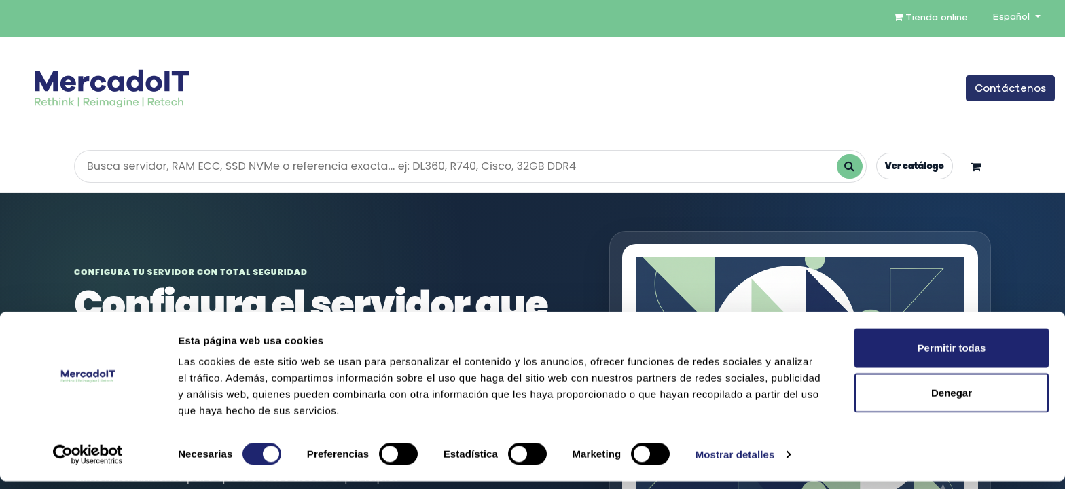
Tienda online (931, 17)
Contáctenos (1010, 88)
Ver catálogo (913, 166)
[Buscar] (847, 166)
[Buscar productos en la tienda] (469, 166)
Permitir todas (952, 355)
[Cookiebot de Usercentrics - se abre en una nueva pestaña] (88, 462)
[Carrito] (975, 166)
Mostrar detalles (735, 462)
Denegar (951, 400)
